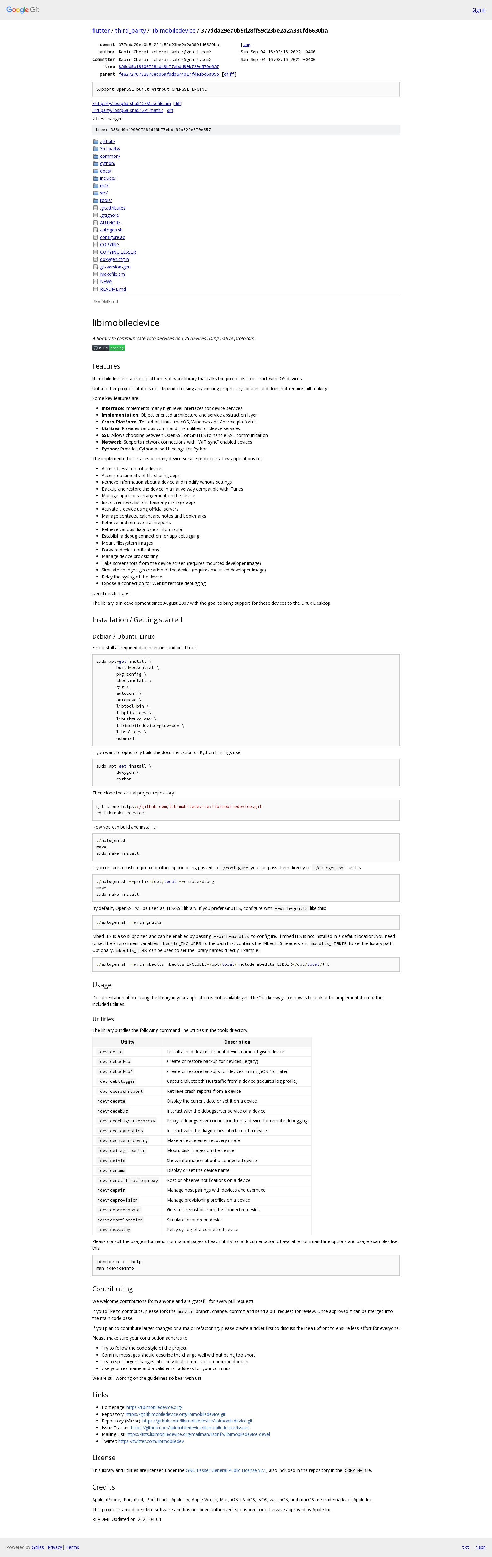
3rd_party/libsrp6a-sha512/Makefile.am (131, 103)
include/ (108, 178)
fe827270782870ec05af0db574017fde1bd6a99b (169, 74)
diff (229, 74)
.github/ (107, 141)
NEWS (106, 281)
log (246, 44)
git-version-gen (115, 267)
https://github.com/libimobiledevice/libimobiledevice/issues (190, 1428)
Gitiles (38, 1547)
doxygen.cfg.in (114, 259)
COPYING (110, 244)
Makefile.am (112, 274)
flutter (101, 30)
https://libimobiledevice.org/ (154, 1407)
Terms (72, 1547)
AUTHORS (110, 223)
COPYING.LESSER (118, 252)
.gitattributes (113, 208)
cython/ (107, 163)
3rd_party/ (110, 148)
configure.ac (112, 237)
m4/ (104, 186)
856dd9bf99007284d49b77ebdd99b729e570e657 (169, 66)
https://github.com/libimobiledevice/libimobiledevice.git (197, 1421)
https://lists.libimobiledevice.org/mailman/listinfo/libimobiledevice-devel (198, 1434)
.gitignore (109, 215)
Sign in (479, 10)
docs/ (105, 171)
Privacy (55, 1547)
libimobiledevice (173, 30)
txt (465, 1547)
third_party (130, 30)
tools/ (106, 200)
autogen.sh (111, 230)
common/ (110, 156)
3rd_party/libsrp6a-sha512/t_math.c (127, 110)
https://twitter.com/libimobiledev (151, 1441)
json (481, 1547)
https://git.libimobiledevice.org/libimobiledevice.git (176, 1414)
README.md (113, 289)
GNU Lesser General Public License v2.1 (226, 1470)
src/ (104, 193)
